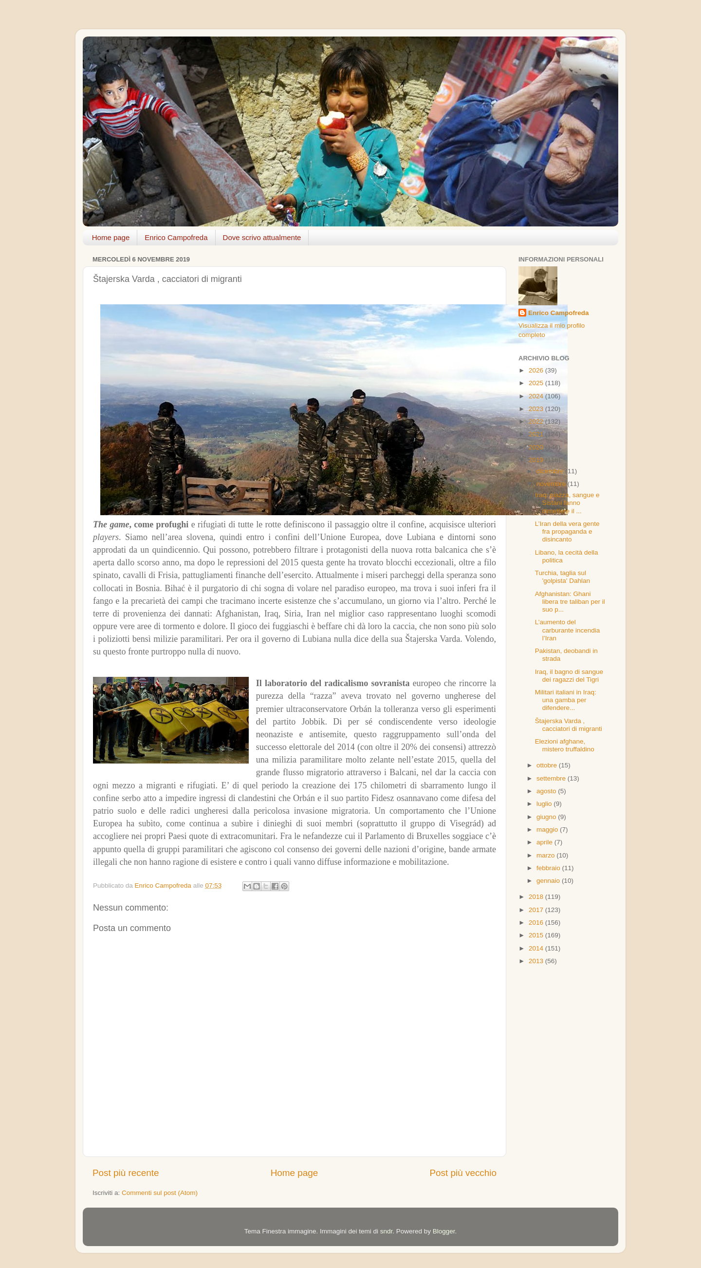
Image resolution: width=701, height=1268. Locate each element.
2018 (537, 896)
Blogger (444, 1231)
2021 (537, 434)
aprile (545, 842)
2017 (537, 910)
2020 (537, 447)
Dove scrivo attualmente (262, 237)
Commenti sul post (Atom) (160, 1192)
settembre (552, 778)
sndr (386, 1231)
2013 (537, 961)
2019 (537, 460)
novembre (552, 483)
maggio (548, 829)
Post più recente (125, 1173)
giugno (547, 816)
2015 (537, 935)
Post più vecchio (463, 1173)
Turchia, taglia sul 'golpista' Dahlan (562, 576)
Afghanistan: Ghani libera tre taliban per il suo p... (570, 601)
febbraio (549, 868)
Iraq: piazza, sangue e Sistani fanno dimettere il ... (567, 502)
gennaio (549, 880)
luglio (544, 803)
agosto (547, 791)
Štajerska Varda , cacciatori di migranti (568, 724)
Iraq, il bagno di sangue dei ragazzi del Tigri (569, 675)
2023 (537, 408)
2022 (537, 421)
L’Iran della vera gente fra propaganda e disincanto (567, 531)
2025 (537, 383)
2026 (537, 370)
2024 (537, 396)
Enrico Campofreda (176, 237)
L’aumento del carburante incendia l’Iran (567, 629)
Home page (111, 237)
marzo (546, 855)
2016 (537, 922)
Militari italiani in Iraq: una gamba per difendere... (565, 700)
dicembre (550, 471)
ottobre (547, 765)
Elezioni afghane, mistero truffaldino (564, 745)
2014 (537, 948)
